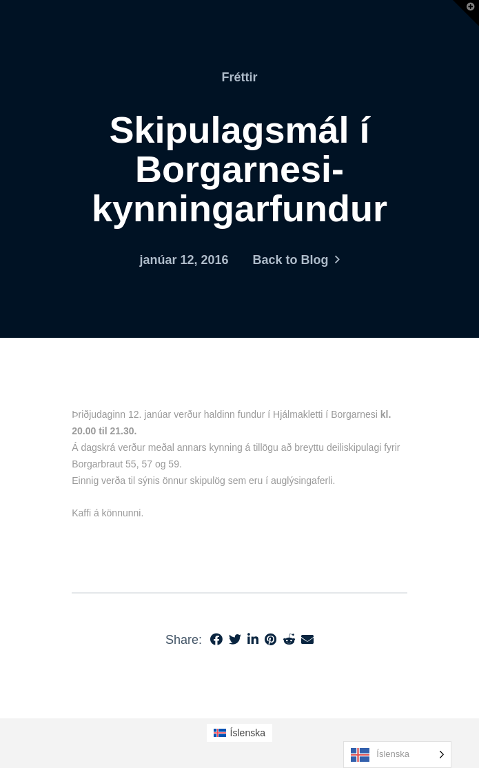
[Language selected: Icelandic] (397, 754)
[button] (466, 13)
